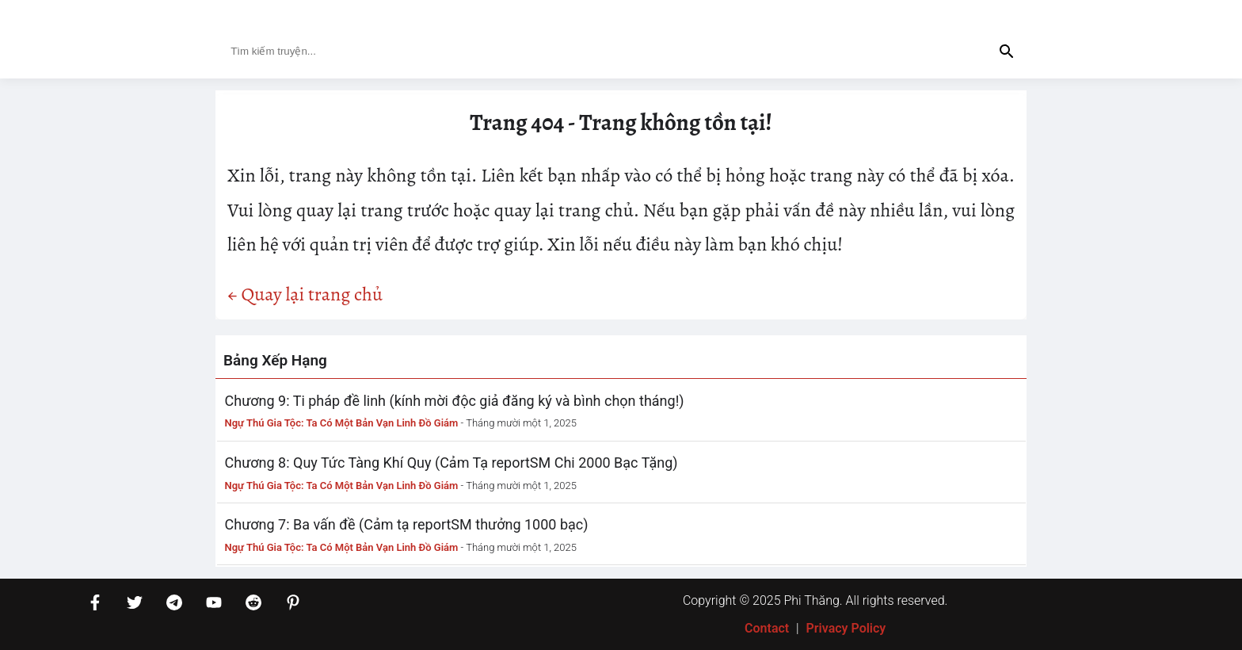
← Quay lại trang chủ (305, 294)
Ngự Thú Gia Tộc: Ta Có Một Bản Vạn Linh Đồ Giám (342, 423)
